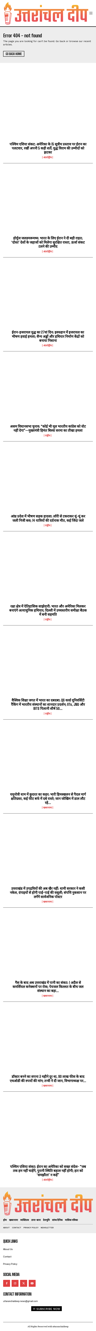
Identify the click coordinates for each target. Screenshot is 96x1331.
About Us (8, 1249)
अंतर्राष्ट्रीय (47, 157)
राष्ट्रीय (47, 435)
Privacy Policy (10, 1264)
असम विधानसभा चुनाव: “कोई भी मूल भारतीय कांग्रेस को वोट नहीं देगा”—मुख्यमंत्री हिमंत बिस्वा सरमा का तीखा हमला (48, 428)
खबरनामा (47, 807)
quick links (10, 1241)
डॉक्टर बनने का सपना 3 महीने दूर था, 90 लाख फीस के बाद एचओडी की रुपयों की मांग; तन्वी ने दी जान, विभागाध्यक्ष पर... (48, 1078)
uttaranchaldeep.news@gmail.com (20, 1301)
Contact (7, 1257)
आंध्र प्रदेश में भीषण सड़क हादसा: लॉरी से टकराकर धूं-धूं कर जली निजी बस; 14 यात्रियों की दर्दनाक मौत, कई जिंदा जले (48, 518)
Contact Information (17, 1294)
